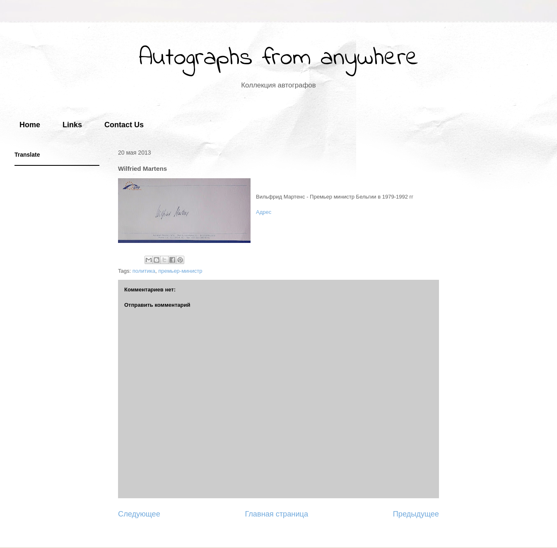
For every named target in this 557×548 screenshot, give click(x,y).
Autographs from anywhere (279, 58)
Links (72, 125)
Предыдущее (416, 514)
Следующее (139, 514)
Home (29, 125)
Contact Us (124, 125)
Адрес (263, 212)
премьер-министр (180, 271)
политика (144, 271)
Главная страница (276, 514)
